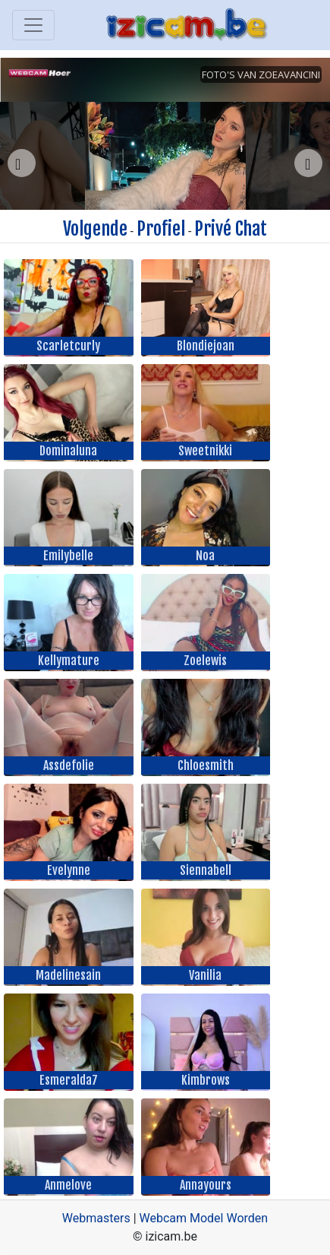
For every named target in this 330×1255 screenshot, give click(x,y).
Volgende (95, 228)
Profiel (161, 228)
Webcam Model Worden (204, 1218)
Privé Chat (230, 228)
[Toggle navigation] (33, 25)
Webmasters (96, 1218)
